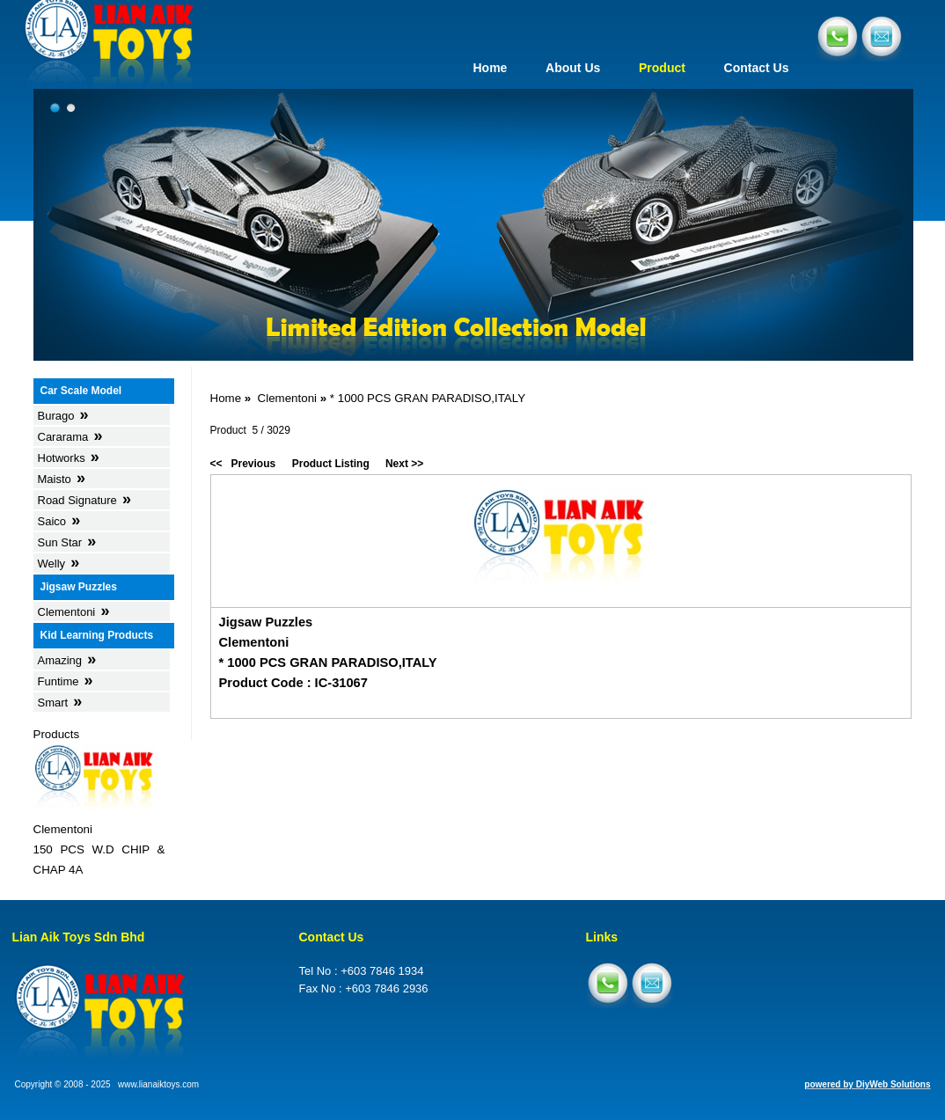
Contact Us (756, 68)
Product (662, 68)
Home (489, 68)
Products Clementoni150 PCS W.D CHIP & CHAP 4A (99, 802)
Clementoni (287, 398)
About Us (573, 68)
